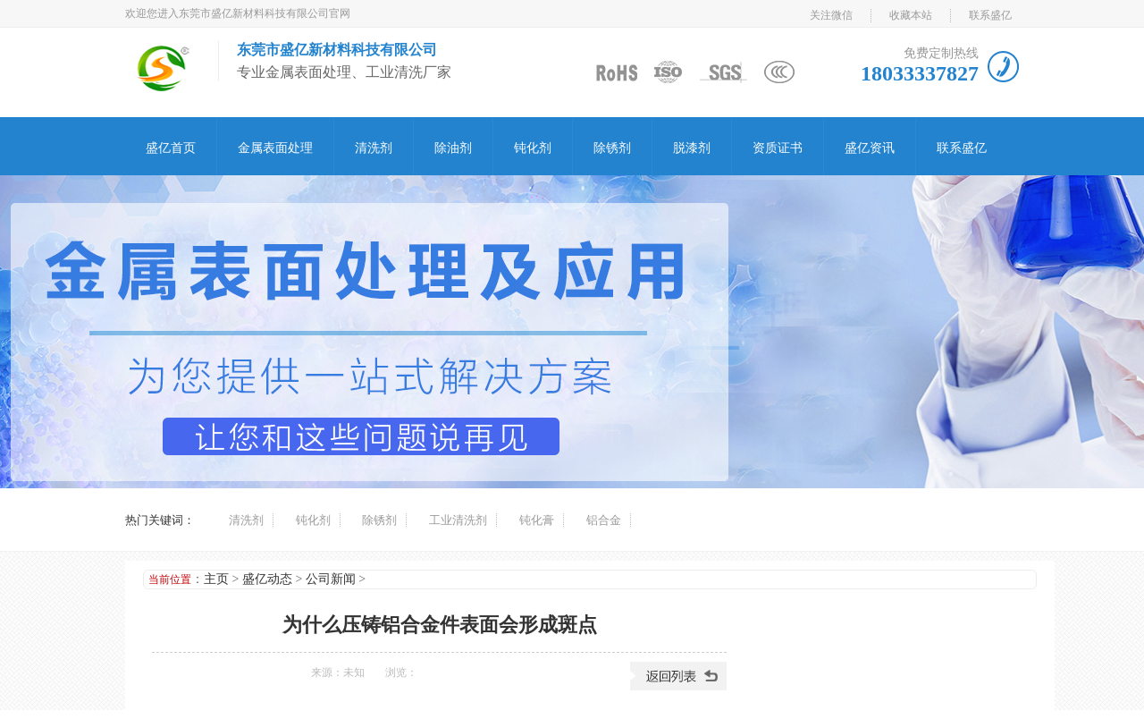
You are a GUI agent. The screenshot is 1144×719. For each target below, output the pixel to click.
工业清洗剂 (458, 520)
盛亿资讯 (870, 148)
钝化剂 (532, 148)
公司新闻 (331, 579)
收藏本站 (910, 15)
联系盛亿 (990, 15)
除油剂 (453, 148)
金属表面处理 (275, 148)
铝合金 (603, 520)
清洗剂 (373, 148)
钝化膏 (536, 520)
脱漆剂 (692, 148)
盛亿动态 (267, 579)
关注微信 (831, 15)
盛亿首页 (171, 148)
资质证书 (778, 148)
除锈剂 (612, 148)
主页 (216, 579)
